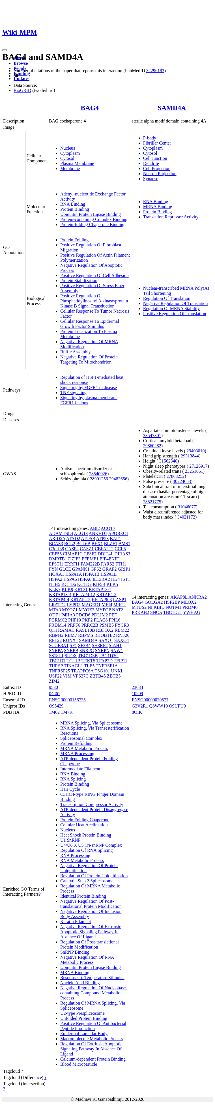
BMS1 (124, 543)
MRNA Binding (157, 206)
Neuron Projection (160, 173)
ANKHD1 (98, 533)
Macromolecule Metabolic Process (91, 1038)
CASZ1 (87, 548)
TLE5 (89, 665)
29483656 (118, 478)
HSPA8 (84, 579)
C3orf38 (56, 548)
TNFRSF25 (59, 670)
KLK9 (67, 589)
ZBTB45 (98, 676)
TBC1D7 (57, 660)
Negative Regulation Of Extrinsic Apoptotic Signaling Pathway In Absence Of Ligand (90, 931)
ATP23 (102, 538)
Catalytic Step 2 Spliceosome (86, 880)
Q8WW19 (158, 706)
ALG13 (81, 533)
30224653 (182, 481)
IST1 (125, 579)
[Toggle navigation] (4, 50)
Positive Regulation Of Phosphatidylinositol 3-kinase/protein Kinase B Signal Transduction (94, 300)
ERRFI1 (71, 564)
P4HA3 (68, 614)
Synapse (150, 178)
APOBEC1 (118, 533)
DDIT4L (105, 553)
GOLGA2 (154, 602)
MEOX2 (189, 602)
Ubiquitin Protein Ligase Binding (90, 214)
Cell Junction (155, 158)
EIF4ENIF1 (110, 558)
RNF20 (122, 635)
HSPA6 (70, 579)
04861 (54, 693)
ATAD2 (73, 538)
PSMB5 (106, 625)
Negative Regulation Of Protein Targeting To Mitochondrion (89, 359)
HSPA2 (55, 579)
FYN (53, 569)
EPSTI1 (56, 564)
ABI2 (95, 528)
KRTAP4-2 (106, 594)
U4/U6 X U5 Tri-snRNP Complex (91, 845)
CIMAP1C (72, 553)
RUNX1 (70, 640)
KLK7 (55, 589)
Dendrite (151, 163)
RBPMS (85, 635)
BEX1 (97, 543)
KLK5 (112, 584)
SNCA (156, 612)
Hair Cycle (70, 789)
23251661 (194, 471)
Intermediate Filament (80, 768)
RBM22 (122, 630)
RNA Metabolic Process (82, 860)
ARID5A (57, 538)
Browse (21, 63)
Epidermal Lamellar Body (84, 1033)
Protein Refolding (76, 743)
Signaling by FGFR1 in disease (88, 387)
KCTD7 (84, 584)
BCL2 (69, 543)
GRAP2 (109, 569)
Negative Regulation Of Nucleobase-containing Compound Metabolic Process (93, 992)
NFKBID (156, 607)
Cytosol (67, 158)
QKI (53, 630)
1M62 (54, 712)
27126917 (198, 466)
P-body (149, 138)
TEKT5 (88, 660)
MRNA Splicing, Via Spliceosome (91, 723)
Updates (21, 78)
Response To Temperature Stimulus (92, 977)
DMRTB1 (58, 558)
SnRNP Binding (74, 952)
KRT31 (81, 589)
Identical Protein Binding (83, 896)
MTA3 (55, 609)
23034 (137, 687)
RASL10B (85, 630)
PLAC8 (101, 620)
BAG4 (90, 107)
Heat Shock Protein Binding (85, 835)
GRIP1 (124, 569)
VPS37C (81, 676)
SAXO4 (121, 640)
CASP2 (72, 548)
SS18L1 (56, 655)
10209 (137, 693)
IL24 (115, 579)
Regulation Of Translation (166, 298)
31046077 (187, 506)
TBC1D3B (88, 655)
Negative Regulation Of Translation (175, 303)
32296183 (155, 70)
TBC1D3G (109, 655)
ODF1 (54, 614)
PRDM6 (189, 607)
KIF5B (99, 584)
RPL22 (55, 640)
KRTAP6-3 (102, 599)
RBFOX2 (104, 630)
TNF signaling (73, 392)
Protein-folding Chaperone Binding (92, 224)
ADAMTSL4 (61, 533)
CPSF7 (90, 553)
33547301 (152, 435)
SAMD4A (172, 107)
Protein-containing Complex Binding (93, 219)
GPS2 (96, 569)
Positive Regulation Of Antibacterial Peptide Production (93, 1026)
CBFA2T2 (104, 548)
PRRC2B (89, 625)
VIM (67, 676)
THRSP (56, 665)
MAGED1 (91, 604)
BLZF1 (110, 543)
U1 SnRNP (70, 840)
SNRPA (56, 650)
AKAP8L (179, 597)
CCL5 (120, 548)
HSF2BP (172, 602)
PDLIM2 (100, 614)
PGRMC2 (58, 620)
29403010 (195, 450)
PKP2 (87, 620)
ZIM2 (54, 681)
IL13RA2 (101, 579)
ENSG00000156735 (67, 699)
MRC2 (119, 604)
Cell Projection (156, 168)
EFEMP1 (89, 558)
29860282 (152, 445)
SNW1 (117, 650)
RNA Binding (72, 204)
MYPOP (103, 609)
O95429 (56, 706)
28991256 (99, 478)
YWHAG (191, 612)
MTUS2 (139, 607)
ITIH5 (54, 584)
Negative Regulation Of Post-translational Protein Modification (91, 904)
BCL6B (83, 543)
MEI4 (107, 604)
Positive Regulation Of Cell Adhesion (94, 275)
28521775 (152, 501)
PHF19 (74, 620)
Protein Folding (74, 239)
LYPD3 (73, 604)
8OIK (137, 712)
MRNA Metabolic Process (84, 748)
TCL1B (73, 660)
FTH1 (120, 564)
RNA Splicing (73, 779)
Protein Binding (74, 209)
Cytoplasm (70, 153)
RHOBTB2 (104, 635)
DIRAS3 (122, 553)
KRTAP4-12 (83, 594)
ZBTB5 (114, 676)
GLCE (65, 569)
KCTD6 (68, 584)
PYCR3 (122, 625)
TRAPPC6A (82, 670)
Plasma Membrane (77, 163)
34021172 (186, 517)
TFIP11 (120, 660)
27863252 (175, 476)
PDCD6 (83, 614)
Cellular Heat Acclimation (84, 824)
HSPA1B (91, 574)
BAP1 (115, 538)
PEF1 (114, 614)
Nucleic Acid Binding (80, 982)
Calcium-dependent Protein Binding (93, 1059)
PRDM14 (57, 625)
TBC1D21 (172, 612)
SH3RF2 (100, 645)
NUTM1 (173, 607)
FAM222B (90, 564)
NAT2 (117, 609)
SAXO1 (105, 640)
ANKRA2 (197, 597)
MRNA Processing (77, 753)
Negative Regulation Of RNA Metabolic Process (87, 960)
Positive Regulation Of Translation (174, 313)
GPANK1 (81, 569)
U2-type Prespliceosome (82, 1013)
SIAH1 (115, 645)
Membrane (70, 168)
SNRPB (71, 650)
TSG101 (102, 670)
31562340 (168, 461)
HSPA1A (73, 574)
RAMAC (66, 630)
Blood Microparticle (78, 1064)
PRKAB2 (140, 612)
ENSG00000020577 (150, 699)
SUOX (70, 655)
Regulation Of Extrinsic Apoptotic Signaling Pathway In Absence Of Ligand (91, 1048)
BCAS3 (56, 543)
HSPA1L (108, 574)
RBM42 (56, 635)
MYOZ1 (70, 609)
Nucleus (67, 148)
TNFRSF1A (106, 665)
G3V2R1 (140, 706)
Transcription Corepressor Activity (91, 804)
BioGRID (22, 90)
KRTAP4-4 (59, 599)
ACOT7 (108, 528)
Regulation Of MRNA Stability (171, 308)
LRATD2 (57, 604)
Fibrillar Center (157, 143)
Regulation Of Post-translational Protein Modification (89, 944)
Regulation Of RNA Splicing (86, 850)
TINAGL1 (73, 665)
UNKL (117, 670)
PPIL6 (115, 620)
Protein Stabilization (78, 280)
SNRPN (102, 650)
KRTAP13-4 (60, 594)
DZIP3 (74, 558)
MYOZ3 (86, 609)
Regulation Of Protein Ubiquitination (94, 875)
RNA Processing (75, 855)
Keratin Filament (75, 921)
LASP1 (119, 599)
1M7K (67, 712)
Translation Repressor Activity (171, 216)
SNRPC (86, 650)
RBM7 (70, 635)
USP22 (55, 676)
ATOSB (88, 538)
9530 (53, 687)
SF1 (73, 645)
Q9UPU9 (177, 706)
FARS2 (107, 564)
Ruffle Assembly (75, 351)
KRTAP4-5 (80, 599)
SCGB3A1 (58, 645)
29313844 (190, 455)
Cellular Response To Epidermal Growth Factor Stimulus (89, 324)
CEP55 (55, 553)
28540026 (98, 473)
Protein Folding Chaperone (84, 819)
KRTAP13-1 (100, 589)
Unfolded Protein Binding (83, 1018)
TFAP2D (104, 660)
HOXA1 (56, 574)
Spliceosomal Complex (81, 738)
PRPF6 (73, 625)
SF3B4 (84, 645)
